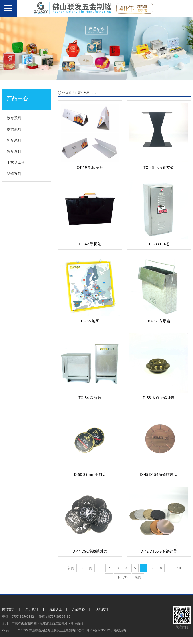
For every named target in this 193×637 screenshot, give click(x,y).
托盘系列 (14, 140)
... (100, 568)
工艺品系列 (16, 162)
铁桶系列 (14, 129)
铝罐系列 (14, 173)
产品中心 (89, 93)
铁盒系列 (14, 118)
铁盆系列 (14, 151)
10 (179, 568)
